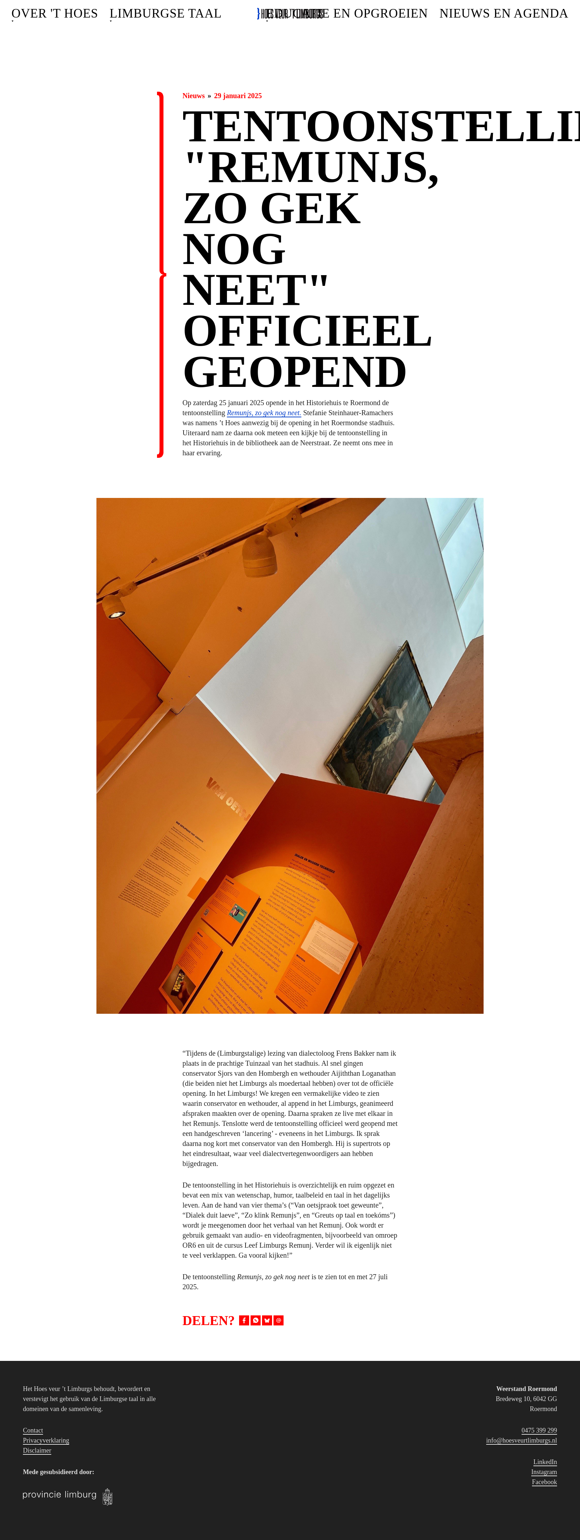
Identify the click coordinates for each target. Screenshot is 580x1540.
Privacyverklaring (46, 1440)
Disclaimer (37, 1450)
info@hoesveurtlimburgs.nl (521, 1440)
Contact (33, 1430)
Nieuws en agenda (504, 13)
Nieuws (193, 96)
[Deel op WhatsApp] (256, 1320)
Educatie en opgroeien (347, 13)
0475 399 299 (539, 1430)
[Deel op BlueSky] (267, 1320)
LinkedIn (545, 1461)
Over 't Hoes (54, 13)
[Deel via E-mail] (279, 1320)
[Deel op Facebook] (244, 1320)
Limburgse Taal (166, 13)
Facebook (544, 1482)
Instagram (544, 1472)
